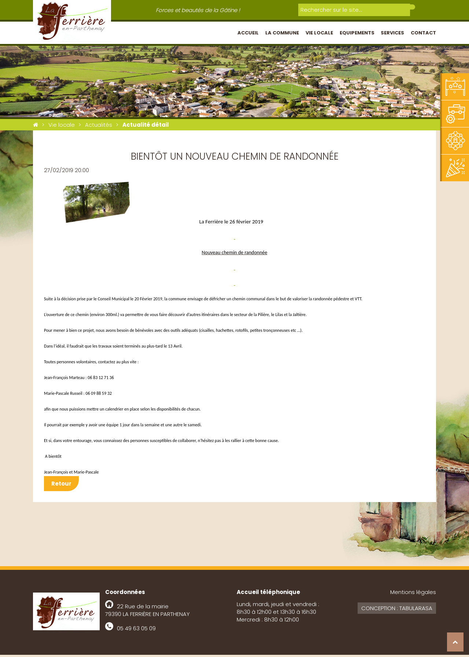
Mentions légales (413, 594)
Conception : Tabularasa (396, 610)
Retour (61, 486)
